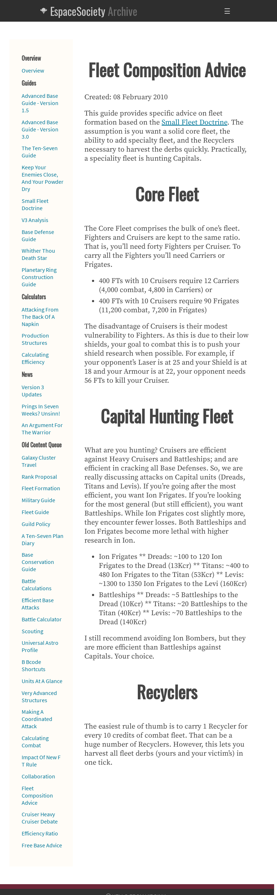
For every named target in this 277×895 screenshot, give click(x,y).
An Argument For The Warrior (42, 428)
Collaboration (38, 776)
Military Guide (38, 500)
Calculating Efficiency (35, 358)
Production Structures (35, 339)
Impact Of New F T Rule (41, 760)
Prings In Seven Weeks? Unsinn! (41, 410)
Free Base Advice (42, 845)
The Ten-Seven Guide (40, 151)
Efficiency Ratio (40, 833)
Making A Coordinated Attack (37, 719)
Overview (33, 70)
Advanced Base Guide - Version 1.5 (40, 103)
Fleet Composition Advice (37, 795)
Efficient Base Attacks (38, 603)
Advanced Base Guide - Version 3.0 (40, 129)
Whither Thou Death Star (38, 254)
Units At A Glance (42, 681)
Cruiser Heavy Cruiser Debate (40, 818)
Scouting (32, 631)
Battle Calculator (42, 619)
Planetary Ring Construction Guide (39, 277)
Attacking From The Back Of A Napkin (40, 316)
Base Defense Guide (38, 235)
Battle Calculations (37, 584)
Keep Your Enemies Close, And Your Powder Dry (42, 178)
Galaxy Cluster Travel (39, 461)
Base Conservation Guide (38, 562)
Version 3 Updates (33, 390)
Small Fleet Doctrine (35, 204)
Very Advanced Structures (39, 696)
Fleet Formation (41, 488)
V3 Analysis (35, 219)
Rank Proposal (39, 476)
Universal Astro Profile (40, 646)
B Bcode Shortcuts (33, 665)
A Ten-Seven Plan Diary (42, 539)
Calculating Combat (35, 741)
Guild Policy (36, 523)
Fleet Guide (35, 512)
